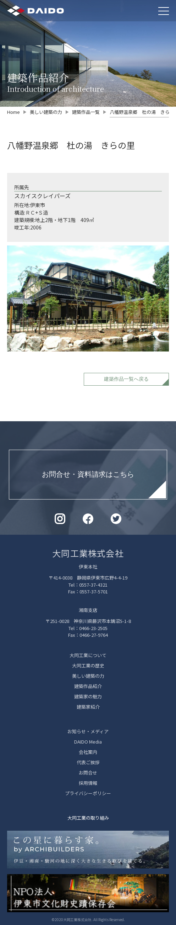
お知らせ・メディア (88, 731)
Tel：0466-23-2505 (88, 628)
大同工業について (88, 655)
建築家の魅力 (88, 696)
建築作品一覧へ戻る (126, 379)
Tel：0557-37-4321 (88, 584)
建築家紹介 (88, 706)
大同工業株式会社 (88, 553)
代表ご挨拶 (88, 762)
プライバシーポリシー (88, 793)
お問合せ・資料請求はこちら (88, 474)
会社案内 (88, 752)
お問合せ (88, 772)
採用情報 (88, 782)
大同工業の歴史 (88, 665)
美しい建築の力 (88, 675)
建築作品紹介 (88, 686)
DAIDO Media (88, 741)
